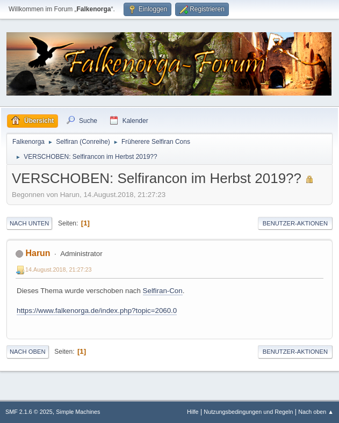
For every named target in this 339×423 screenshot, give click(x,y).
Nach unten (29, 223)
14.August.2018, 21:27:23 (58, 269)
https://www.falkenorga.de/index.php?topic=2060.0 (97, 311)
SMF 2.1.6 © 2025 (29, 412)
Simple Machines (78, 412)
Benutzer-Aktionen (295, 223)
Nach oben (28, 351)
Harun (37, 253)
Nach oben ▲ (316, 412)
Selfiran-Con (163, 291)
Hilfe (193, 412)
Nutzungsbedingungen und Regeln (248, 412)
